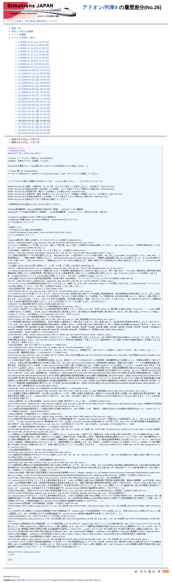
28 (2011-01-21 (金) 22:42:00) (34, 127)
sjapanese (16, 576)
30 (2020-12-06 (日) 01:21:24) (34, 133)
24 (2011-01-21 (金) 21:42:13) (34, 114)
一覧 (25, 21)
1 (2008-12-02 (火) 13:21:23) (33, 42)
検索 (32, 21)
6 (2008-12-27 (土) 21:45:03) (33, 57)
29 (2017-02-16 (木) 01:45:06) (34, 130)
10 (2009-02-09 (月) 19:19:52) (34, 70)
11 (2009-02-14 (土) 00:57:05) (34, 73)
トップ (8, 21)
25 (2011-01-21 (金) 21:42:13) (34, 117)
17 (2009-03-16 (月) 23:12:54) (34, 92)
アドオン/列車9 (99, 7)
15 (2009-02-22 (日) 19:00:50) (34, 86)
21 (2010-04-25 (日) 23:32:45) (34, 105)
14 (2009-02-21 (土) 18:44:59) (34, 83)
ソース (14, 34)
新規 (18, 21)
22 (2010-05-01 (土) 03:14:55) (34, 108)
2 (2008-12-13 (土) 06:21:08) (33, 45)
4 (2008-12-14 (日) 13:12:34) (33, 51)
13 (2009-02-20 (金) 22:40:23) (34, 79)
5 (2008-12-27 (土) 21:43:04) (33, 54)
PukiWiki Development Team (36, 580)
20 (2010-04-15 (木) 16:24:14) (34, 101)
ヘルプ (51, 21)
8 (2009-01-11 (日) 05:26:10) (33, 64)
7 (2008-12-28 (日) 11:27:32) (33, 61)
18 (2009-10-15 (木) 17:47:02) (34, 95)
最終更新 (41, 21)
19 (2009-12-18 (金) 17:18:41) (34, 98)
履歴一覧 (16, 28)
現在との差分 (18, 31)
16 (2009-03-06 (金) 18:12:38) (34, 89)
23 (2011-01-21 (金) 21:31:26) (34, 111)
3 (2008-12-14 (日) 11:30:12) (33, 48)
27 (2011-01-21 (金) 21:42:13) (34, 123)
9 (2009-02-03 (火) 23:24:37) (33, 67)
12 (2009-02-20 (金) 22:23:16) (34, 76)
